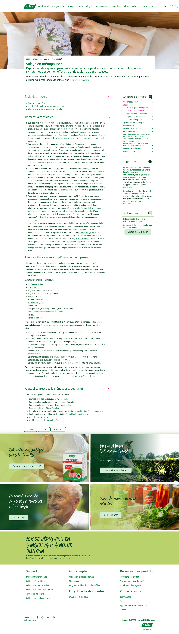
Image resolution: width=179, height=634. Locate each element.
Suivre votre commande (36, 578)
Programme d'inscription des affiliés (84, 586)
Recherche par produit (129, 578)
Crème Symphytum (95, 411)
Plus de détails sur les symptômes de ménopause (46, 106)
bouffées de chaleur (85, 208)
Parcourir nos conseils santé (132, 582)
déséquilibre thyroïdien (77, 211)
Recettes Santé (110, 515)
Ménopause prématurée (132, 129)
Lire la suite (128, 187)
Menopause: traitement (132, 148)
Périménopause (129, 126)
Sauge (66, 399)
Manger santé (60, 6)
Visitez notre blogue (138, 232)
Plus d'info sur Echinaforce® (27, 466)
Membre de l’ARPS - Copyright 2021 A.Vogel (138, 621)
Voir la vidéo (19, 518)
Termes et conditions (35, 595)
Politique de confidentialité (37, 586)
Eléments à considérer (36, 103)
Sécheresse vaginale (36, 303)
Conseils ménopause (134, 120)
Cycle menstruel (129, 131)
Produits (123, 602)
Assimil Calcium (81, 411)
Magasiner (117, 6)
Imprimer (61, 429)
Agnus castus (66, 405)
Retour (31, 429)
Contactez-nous (147, 6)
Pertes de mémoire (35, 318)
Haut (45, 429)
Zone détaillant (103, 6)
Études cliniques (129, 151)
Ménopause (127, 105)
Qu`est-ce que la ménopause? (137, 108)
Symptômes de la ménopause (134, 123)
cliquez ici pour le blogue (116, 470)
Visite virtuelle (132, 6)
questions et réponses (80, 80)
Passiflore (55, 408)
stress (58, 168)
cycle (45, 147)
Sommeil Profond (52, 420)
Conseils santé (44, 6)
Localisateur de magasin (130, 586)
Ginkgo (47, 417)
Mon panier (74, 582)
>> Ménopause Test (130, 102)
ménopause (38, 59)
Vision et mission (30, 621)
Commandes (125, 598)
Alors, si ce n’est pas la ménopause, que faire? (45, 109)
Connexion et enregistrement (82, 578)
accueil (28, 59)
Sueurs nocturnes (34, 287)
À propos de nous (76, 6)
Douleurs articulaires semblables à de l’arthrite (45, 312)
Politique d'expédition (35, 582)
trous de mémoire (82, 239)
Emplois (123, 611)
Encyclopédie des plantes (79, 598)
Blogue (90, 6)
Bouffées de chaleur (35, 284)
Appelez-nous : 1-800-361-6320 (133, 606)
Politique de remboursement (38, 599)
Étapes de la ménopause (135, 117)
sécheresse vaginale (86, 233)
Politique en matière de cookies (39, 590)
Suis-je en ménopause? (135, 111)
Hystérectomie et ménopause (137, 114)
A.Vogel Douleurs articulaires (77, 414)
